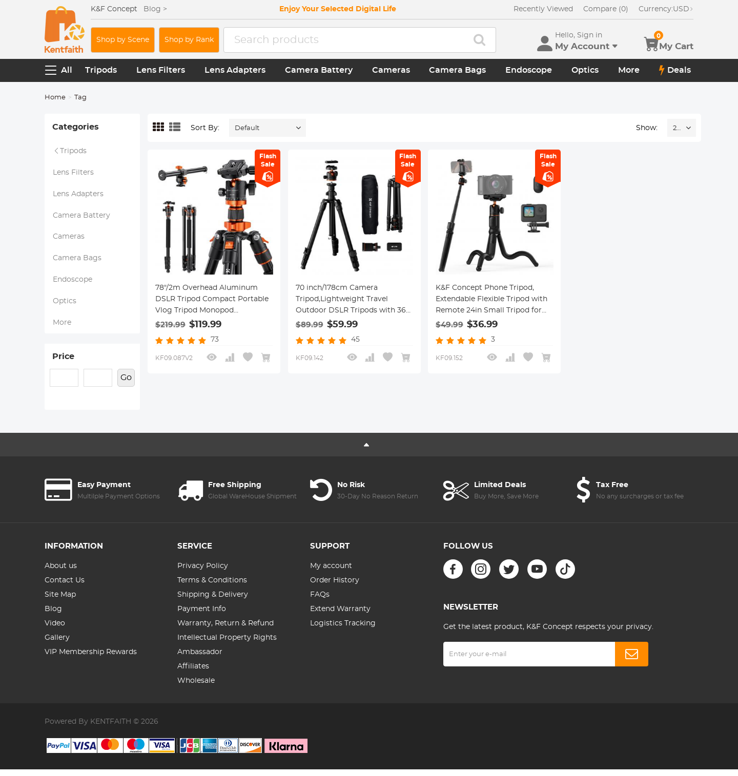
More (629, 70)
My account (331, 572)
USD (666, 9)
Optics (585, 70)
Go (126, 384)
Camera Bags (457, 70)
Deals (675, 70)
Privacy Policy (202, 572)
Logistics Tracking (343, 630)
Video (55, 630)
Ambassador (199, 658)
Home (55, 97)
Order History (334, 587)
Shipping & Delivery (212, 601)
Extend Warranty (340, 615)
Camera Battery (319, 70)
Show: (647, 128)
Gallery (57, 644)
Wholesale (196, 687)
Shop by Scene (122, 40)
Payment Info (201, 615)
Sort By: (205, 128)
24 (677, 128)
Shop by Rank (189, 40)
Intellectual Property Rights (227, 644)
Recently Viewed (543, 9)
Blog (53, 615)
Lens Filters (160, 70)
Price (63, 363)
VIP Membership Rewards (91, 658)
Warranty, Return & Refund (225, 630)
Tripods (101, 70)
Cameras (391, 70)
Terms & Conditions (212, 587)
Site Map (60, 601)
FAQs (320, 601)
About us (61, 572)
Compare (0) (605, 9)
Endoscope (528, 70)
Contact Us (65, 587)
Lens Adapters (234, 70)
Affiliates (193, 673)
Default (247, 128)
